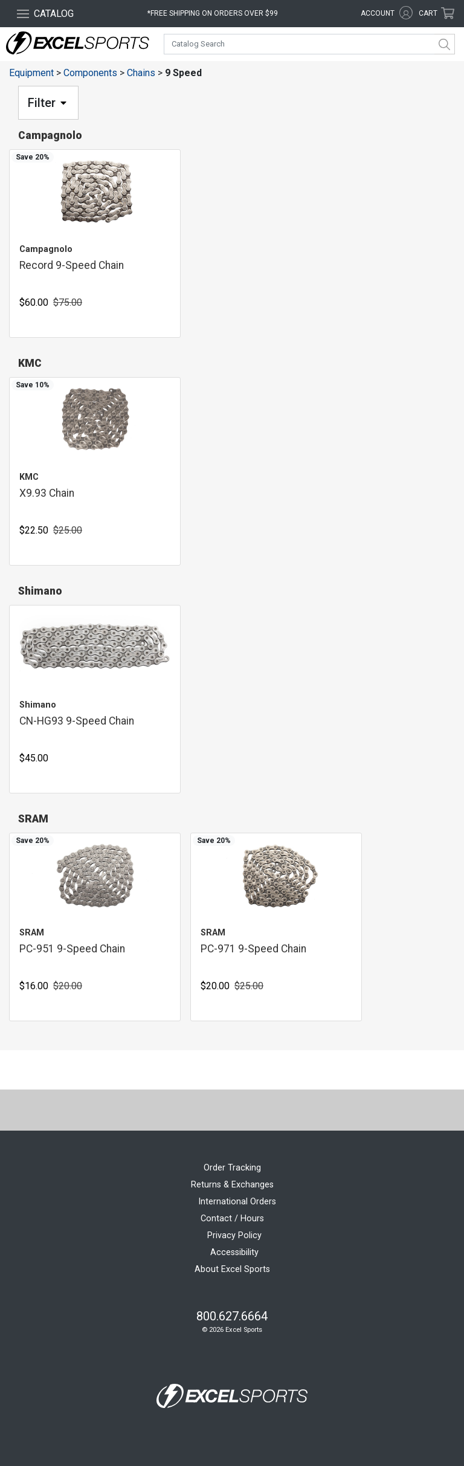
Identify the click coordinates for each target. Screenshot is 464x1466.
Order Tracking (232, 1168)
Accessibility (234, 1252)
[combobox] (309, 44)
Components (90, 73)
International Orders (237, 1201)
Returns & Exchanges (232, 1185)
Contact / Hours (232, 1218)
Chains (141, 73)
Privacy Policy (234, 1235)
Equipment (31, 73)
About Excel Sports (232, 1269)
